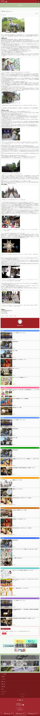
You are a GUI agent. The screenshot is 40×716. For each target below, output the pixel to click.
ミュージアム (4, 691)
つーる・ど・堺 (5, 1)
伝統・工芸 (3, 684)
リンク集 (22, 696)
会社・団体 (3, 686)
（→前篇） (3, 37)
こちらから (4, 633)
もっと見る (37, 387)
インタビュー (4, 679)
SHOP (2, 689)
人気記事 (3, 676)
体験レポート (4, 681)
